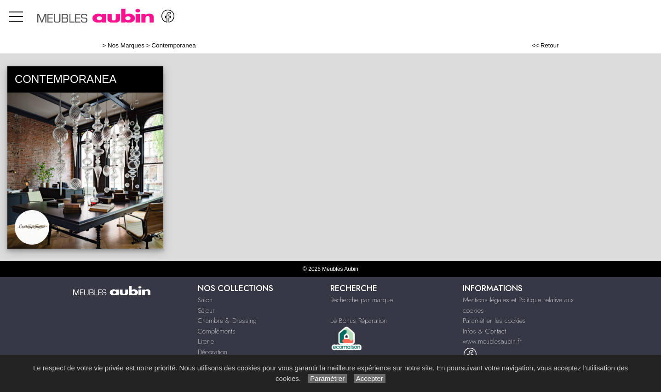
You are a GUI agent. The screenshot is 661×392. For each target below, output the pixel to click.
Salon (205, 300)
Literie (206, 341)
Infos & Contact (484, 331)
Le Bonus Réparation (358, 321)
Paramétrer (327, 378)
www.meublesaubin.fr (492, 341)
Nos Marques (126, 45)
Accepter (369, 378)
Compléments (217, 331)
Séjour (206, 310)
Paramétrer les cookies (494, 321)
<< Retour (545, 45)
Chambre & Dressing (227, 321)
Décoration (212, 352)
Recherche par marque (361, 300)
